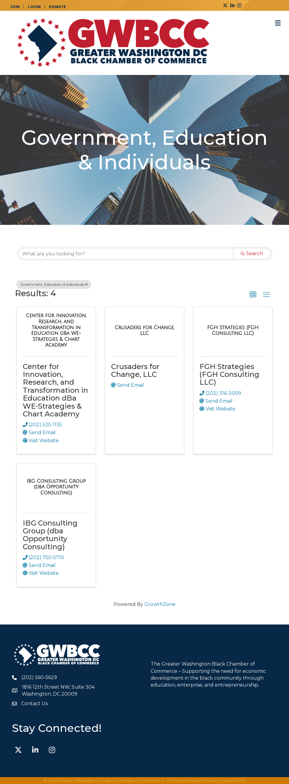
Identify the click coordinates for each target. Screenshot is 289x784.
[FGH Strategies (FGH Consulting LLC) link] (232, 330)
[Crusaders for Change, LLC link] (144, 330)
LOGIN (34, 7)
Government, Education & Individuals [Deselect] (54, 284)
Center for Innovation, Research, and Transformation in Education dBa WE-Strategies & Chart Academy (55, 390)
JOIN (15, 7)
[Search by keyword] (125, 253)
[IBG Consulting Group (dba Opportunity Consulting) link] (56, 487)
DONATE (57, 7)
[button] (253, 295)
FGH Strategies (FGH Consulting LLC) (229, 374)
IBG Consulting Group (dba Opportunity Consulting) (50, 535)
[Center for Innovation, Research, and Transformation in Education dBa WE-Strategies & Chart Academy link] (56, 330)
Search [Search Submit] (252, 253)
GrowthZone (159, 604)
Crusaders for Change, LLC (135, 370)
